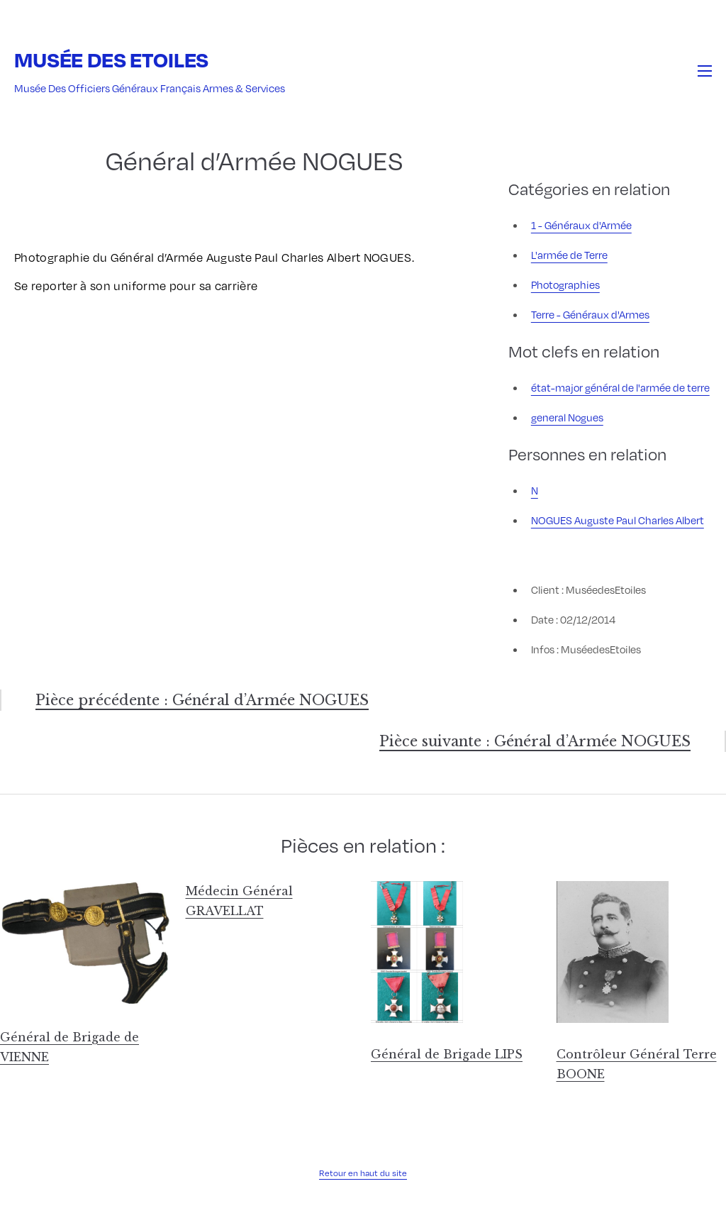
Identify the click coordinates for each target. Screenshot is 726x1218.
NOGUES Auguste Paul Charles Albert (617, 520)
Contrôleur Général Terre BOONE (637, 1064)
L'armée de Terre (569, 255)
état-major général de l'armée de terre (620, 387)
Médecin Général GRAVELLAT (239, 901)
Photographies (565, 284)
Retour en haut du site (363, 1172)
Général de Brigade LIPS (447, 1054)
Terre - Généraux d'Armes (590, 314)
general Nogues (567, 417)
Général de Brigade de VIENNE (69, 1047)
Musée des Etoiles (111, 59)
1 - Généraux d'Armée (581, 225)
